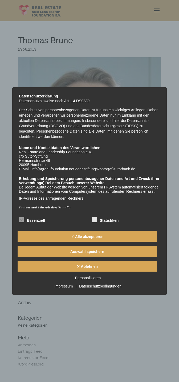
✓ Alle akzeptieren (87, 236)
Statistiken (105, 220)
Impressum (63, 286)
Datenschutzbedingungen (100, 286)
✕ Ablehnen (87, 266)
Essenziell (32, 220)
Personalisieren (88, 278)
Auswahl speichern (87, 251)
